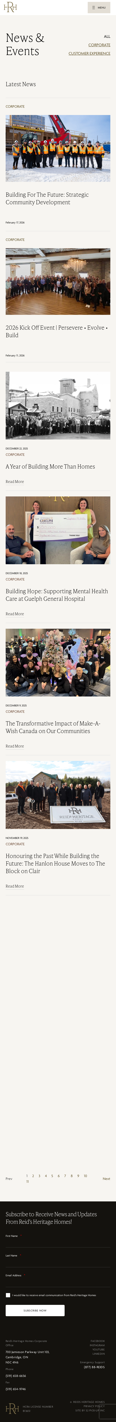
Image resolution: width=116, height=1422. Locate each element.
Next (106, 1179)
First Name (14, 1236)
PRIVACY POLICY (94, 1406)
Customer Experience (89, 53)
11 (27, 1181)
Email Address (15, 1275)
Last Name (13, 1255)
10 (85, 1176)
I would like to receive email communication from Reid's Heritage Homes (54, 1295)
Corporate (99, 45)
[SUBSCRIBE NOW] (35, 1310)
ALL (107, 36)
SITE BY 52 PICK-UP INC (90, 1410)
